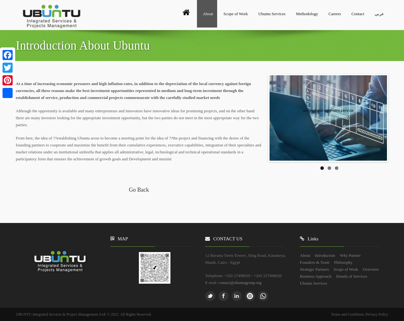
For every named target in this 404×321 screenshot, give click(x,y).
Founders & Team (314, 262)
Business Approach (315, 276)
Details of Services (351, 276)
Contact (357, 13)
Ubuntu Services (271, 13)
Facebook (223, 296)
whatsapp (263, 296)
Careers (335, 13)
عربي (379, 13)
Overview (371, 269)
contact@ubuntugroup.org (239, 282)
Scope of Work (235, 13)
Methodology (307, 13)
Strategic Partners (314, 269)
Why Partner (350, 255)
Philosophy (343, 262)
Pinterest (250, 296)
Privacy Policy (377, 314)
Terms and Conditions (348, 314)
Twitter (210, 296)
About (208, 13)
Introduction (325, 255)
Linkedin (237, 296)
